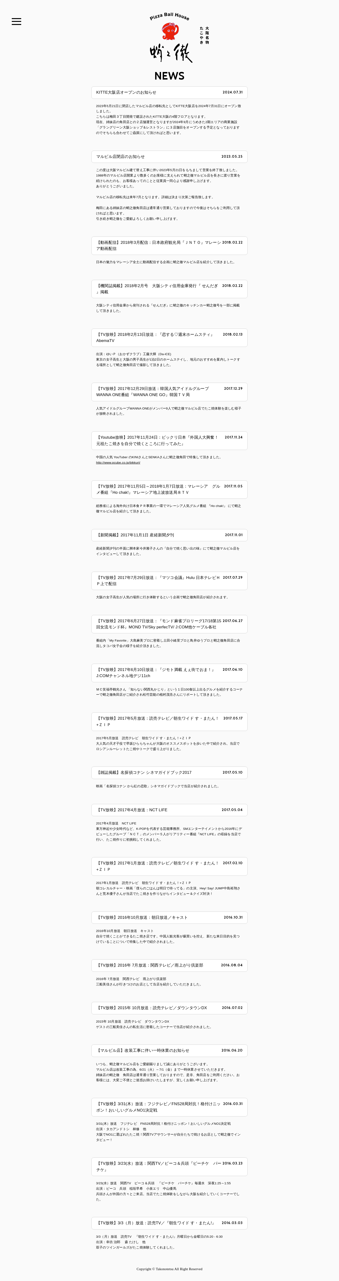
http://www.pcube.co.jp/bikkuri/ (118, 460)
